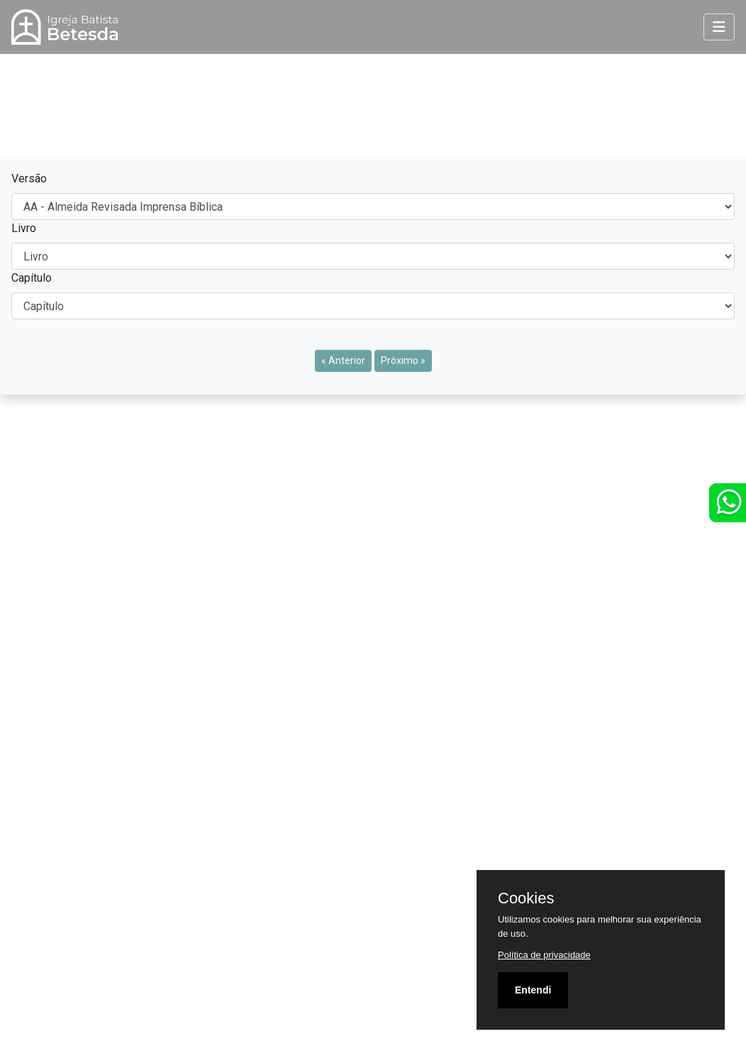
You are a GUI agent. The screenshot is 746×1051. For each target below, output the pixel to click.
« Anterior (343, 360)
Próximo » (403, 360)
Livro (23, 228)
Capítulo (31, 278)
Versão (29, 178)
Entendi (533, 990)
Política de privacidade (544, 955)
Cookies (526, 898)
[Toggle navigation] (719, 26)
